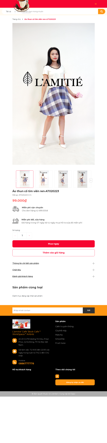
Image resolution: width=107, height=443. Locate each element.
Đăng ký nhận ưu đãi (75, 382)
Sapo (73, 394)
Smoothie (60, 339)
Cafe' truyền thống (64, 326)
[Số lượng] (22, 235)
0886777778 (26, 363)
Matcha (59, 335)
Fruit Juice (60, 343)
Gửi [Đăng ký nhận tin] (88, 310)
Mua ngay (53, 244)
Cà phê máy (61, 331)
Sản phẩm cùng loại (27, 287)
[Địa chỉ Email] (53, 310)
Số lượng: (16, 230)
